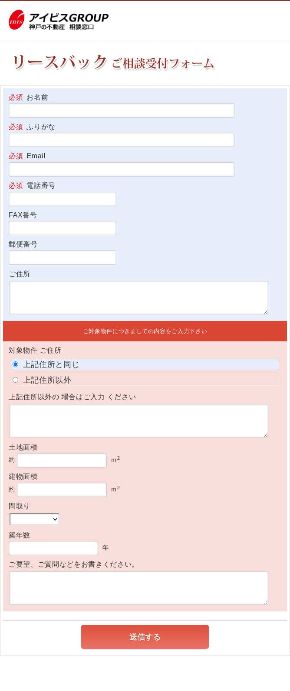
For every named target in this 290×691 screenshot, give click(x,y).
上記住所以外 (42, 380)
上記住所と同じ (46, 364)
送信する (145, 637)
